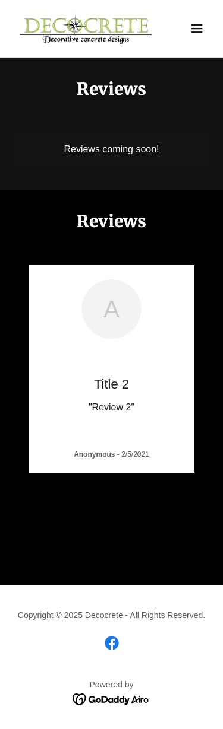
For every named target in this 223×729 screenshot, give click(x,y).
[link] (82, 28)
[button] (197, 28)
